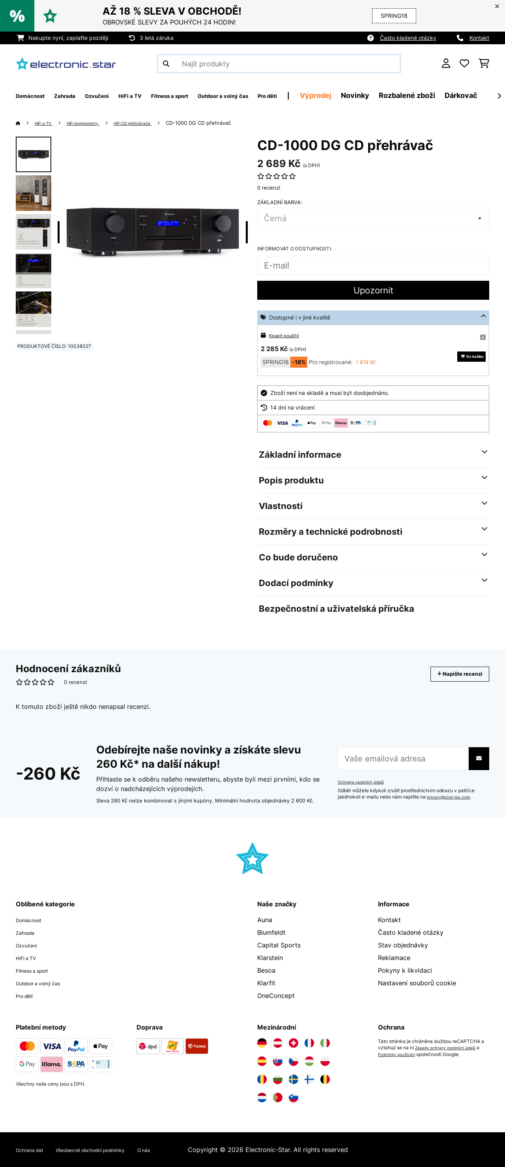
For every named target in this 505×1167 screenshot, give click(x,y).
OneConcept (276, 996)
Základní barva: (279, 202)
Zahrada (28, 932)
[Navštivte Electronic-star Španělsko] (262, 1061)
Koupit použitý (287, 335)
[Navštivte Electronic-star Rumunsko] (262, 1079)
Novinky (428, 95)
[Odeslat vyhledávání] (166, 63)
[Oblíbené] (464, 63)
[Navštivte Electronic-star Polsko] (325, 1061)
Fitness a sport (38, 970)
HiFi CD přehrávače (155, 123)
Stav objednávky (403, 945)
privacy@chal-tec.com (452, 797)
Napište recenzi (452, 674)
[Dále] (499, 96)
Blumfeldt (271, 932)
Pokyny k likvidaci (405, 970)
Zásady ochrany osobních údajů (450, 1047)
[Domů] (26, 123)
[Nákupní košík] (484, 63)
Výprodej (388, 95)
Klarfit (266, 983)
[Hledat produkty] (279, 63)
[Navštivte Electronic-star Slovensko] (277, 1061)
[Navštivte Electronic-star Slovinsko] (293, 1097)
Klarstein (270, 958)
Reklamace (394, 958)
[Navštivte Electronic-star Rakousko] (277, 1043)
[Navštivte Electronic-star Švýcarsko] (293, 1043)
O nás (180, 1150)
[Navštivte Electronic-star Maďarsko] (309, 1061)
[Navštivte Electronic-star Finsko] (309, 1079)
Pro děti (27, 996)
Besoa (266, 970)
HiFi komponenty (95, 123)
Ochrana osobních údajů (364, 782)
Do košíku (463, 356)
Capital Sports (279, 945)
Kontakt (479, 37)
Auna (264, 920)
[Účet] (446, 63)
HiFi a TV (48, 123)
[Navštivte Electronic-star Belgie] (325, 1079)
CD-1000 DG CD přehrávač (227, 123)
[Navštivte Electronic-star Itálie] (325, 1043)
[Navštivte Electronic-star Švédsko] (293, 1079)
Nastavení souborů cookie (417, 983)
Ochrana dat (34, 1150)
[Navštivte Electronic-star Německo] (262, 1043)
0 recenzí (268, 187)
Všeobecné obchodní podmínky (112, 1150)
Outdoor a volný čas (46, 983)
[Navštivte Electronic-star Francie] (309, 1043)
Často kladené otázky (408, 37)
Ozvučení (29, 945)
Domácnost (33, 920)
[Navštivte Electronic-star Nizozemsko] (262, 1097)
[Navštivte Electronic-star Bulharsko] (277, 1079)
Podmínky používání (404, 1054)
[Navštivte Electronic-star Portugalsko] (277, 1097)
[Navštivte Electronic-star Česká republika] (293, 1061)
